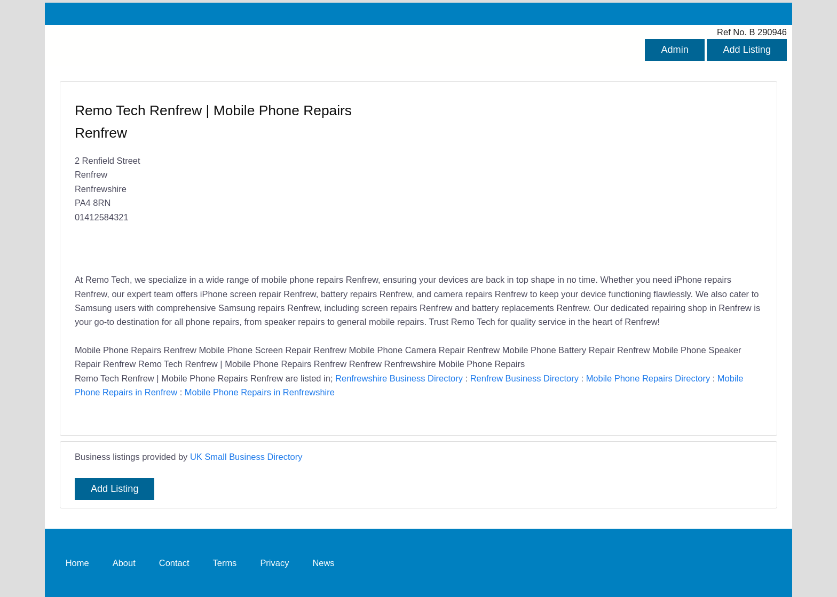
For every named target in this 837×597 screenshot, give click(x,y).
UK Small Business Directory (246, 456)
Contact (174, 562)
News (323, 562)
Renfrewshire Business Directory (399, 378)
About (124, 562)
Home (77, 562)
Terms (225, 562)
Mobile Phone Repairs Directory (648, 378)
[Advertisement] (585, 178)
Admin (674, 49)
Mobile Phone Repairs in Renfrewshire (260, 392)
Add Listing (747, 49)
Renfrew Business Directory (524, 378)
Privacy (274, 562)
